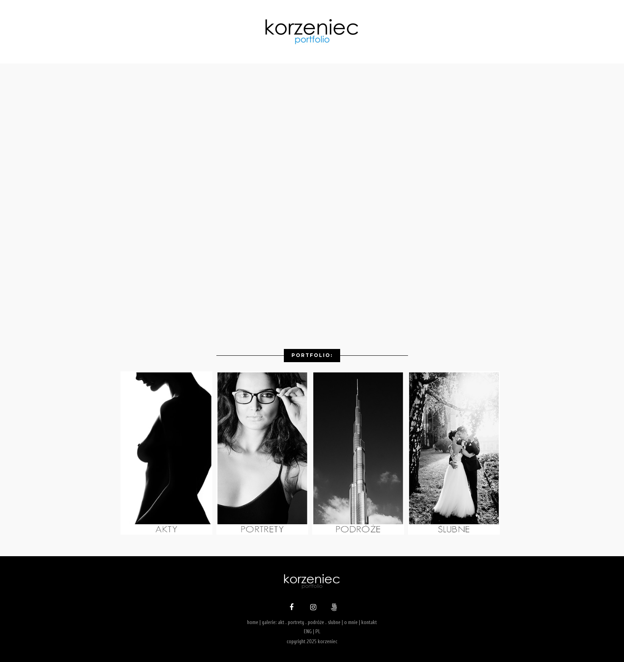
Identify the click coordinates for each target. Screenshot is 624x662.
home (252, 622)
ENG (308, 631)
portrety (296, 622)
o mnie (351, 622)
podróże (316, 622)
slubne (334, 622)
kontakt (369, 622)
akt (281, 622)
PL (317, 631)
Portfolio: (312, 355)
